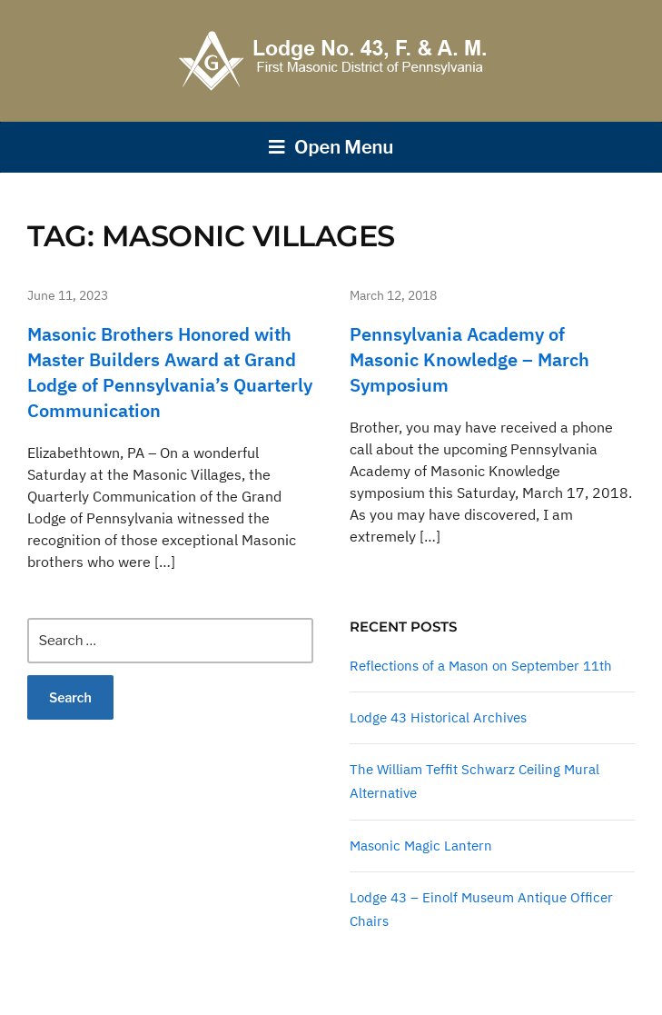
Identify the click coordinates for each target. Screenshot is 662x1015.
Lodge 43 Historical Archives (438, 717)
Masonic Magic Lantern (421, 845)
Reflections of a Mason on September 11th (481, 665)
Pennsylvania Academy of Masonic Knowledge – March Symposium (469, 359)
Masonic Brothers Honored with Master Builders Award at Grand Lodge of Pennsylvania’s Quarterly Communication (169, 372)
